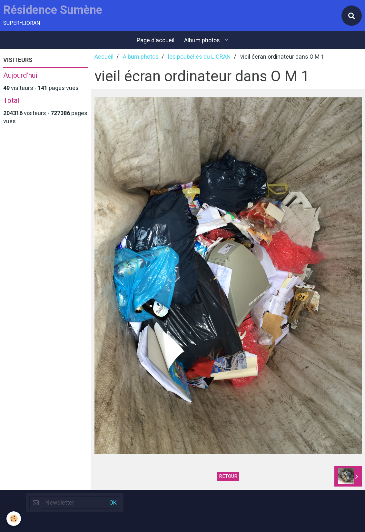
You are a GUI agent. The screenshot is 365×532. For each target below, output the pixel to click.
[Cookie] (13, 518)
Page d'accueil (155, 40)
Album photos (202, 40)
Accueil (103, 56)
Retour (228, 476)
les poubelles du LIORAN (199, 56)
